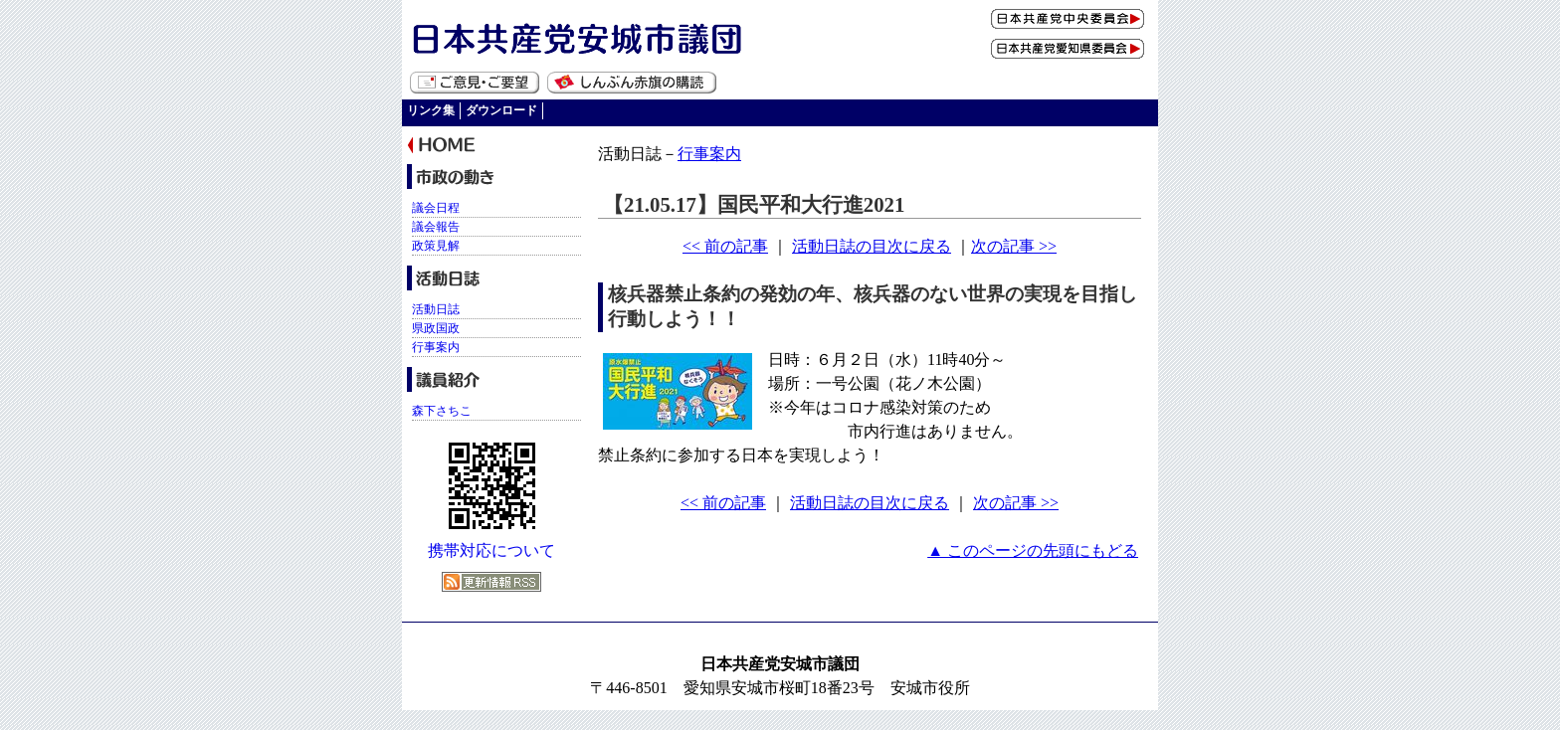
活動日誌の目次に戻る (871, 246)
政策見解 (436, 246)
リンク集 (431, 110)
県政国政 (436, 328)
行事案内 (709, 153)
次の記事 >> (1014, 246)
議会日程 (436, 208)
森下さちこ (442, 411)
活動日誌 (436, 309)
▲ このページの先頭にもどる (1032, 550)
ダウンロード (501, 110)
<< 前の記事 (725, 246)
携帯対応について (491, 550)
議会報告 (436, 227)
